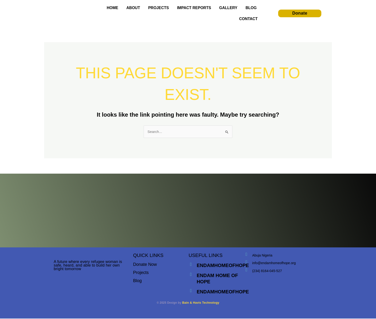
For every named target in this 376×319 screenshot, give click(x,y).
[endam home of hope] (191, 275)
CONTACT (248, 19)
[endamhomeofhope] (191, 265)
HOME (112, 8)
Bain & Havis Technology (200, 303)
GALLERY (228, 8)
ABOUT (133, 8)
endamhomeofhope (223, 265)
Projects (141, 273)
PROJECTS (158, 8)
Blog (137, 281)
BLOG (251, 8)
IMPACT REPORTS (194, 8)
